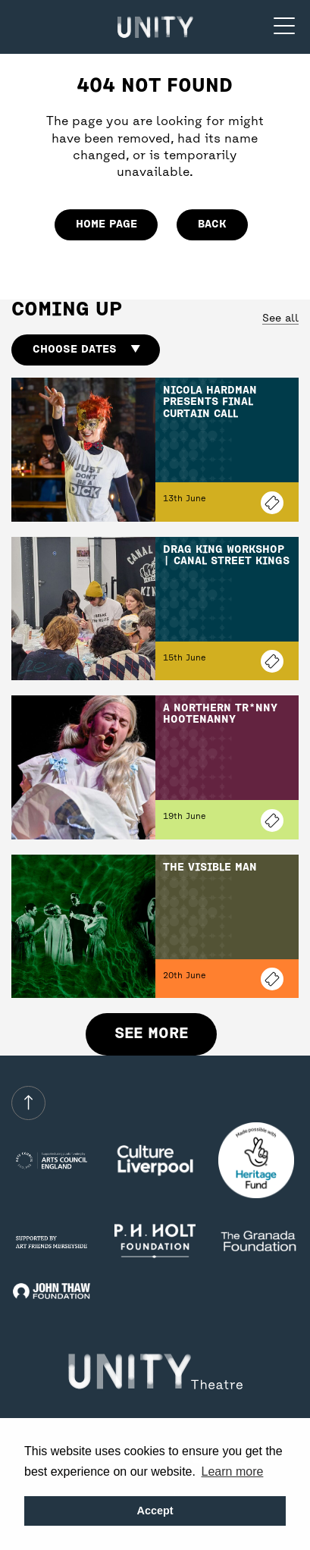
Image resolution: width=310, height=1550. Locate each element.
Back (212, 224)
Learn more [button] (233, 1471)
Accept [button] (155, 1511)
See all (280, 319)
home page (106, 224)
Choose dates (86, 349)
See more (151, 1033)
